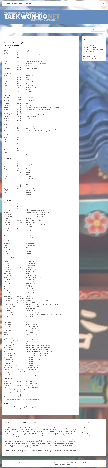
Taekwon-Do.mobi (32, 452)
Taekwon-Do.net (21, 452)
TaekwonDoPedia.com (10, 452)
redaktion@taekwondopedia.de (92, 436)
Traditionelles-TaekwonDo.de (57, 450)
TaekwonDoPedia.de (71, 450)
